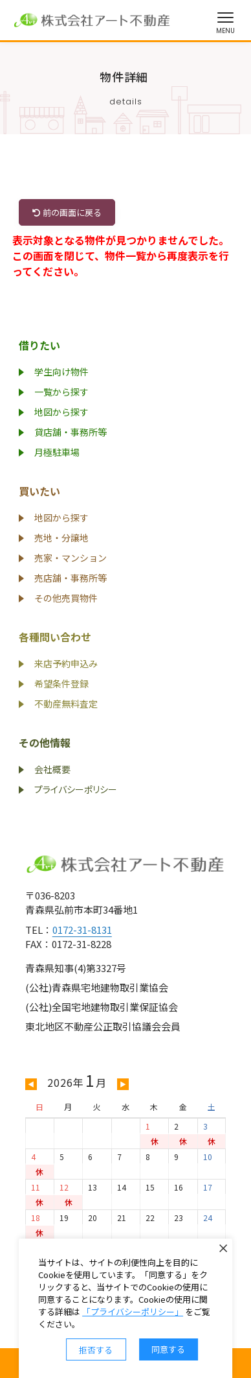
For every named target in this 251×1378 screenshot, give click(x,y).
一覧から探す (61, 391)
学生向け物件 (61, 371)
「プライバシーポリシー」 (132, 1311)
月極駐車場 (57, 451)
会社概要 (52, 769)
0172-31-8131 (82, 929)
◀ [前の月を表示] (31, 1084)
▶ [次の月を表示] (123, 1084)
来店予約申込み (66, 663)
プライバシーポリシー (75, 789)
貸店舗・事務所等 (70, 431)
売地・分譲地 (61, 537)
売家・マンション (70, 557)
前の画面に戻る (67, 212)
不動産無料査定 (66, 703)
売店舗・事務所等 (70, 577)
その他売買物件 (66, 597)
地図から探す (61, 411)
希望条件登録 (61, 683)
